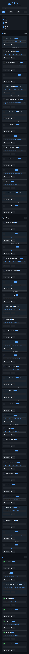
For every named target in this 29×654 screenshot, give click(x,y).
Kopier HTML (6, 44)
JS (18, 11)
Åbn (12, 44)
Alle (3, 11)
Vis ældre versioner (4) (14, 95)
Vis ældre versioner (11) (14, 47)
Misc (25, 11)
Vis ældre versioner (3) (14, 315)
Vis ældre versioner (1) (14, 121)
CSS (11, 11)
